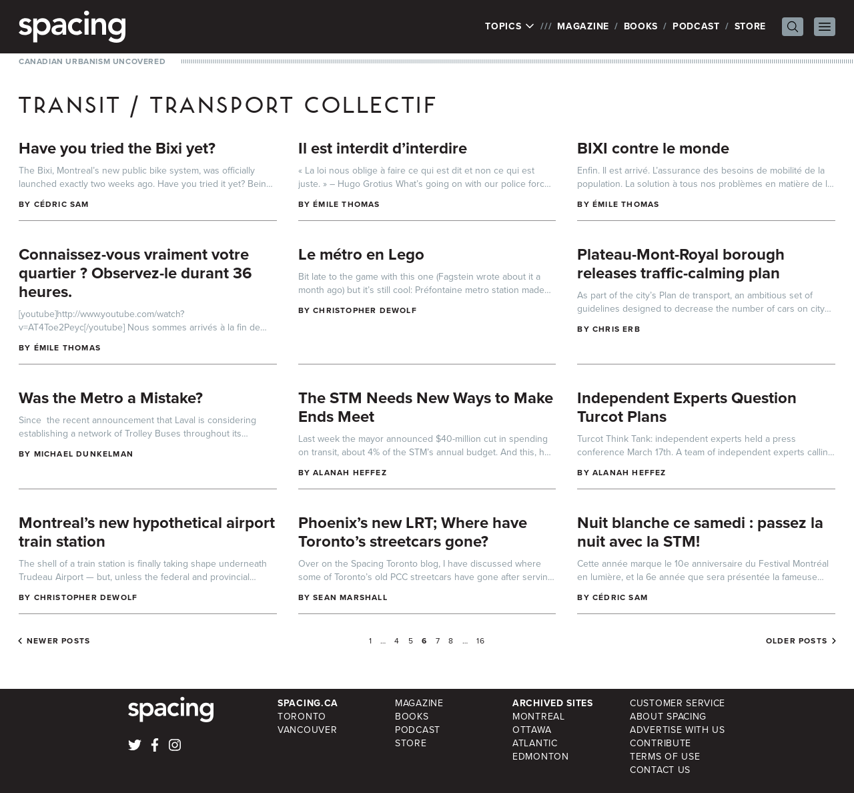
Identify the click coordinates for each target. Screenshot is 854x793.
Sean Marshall (350, 597)
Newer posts (58, 640)
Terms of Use (665, 757)
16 (480, 641)
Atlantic (535, 743)
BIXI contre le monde (653, 148)
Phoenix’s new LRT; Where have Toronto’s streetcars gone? (412, 532)
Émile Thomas (346, 204)
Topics (510, 26)
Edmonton (540, 757)
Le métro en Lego (361, 254)
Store (751, 26)
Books (641, 26)
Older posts (796, 640)
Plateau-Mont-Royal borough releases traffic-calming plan (681, 263)
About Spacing (668, 717)
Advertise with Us (677, 730)
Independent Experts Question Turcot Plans (687, 407)
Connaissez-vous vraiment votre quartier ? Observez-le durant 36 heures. (135, 273)
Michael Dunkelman (83, 454)
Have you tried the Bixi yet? (117, 148)
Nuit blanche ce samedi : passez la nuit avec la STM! (700, 532)
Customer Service (677, 703)
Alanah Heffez (350, 473)
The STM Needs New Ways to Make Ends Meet (425, 407)
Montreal (538, 717)
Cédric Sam (61, 204)
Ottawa (531, 730)
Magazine (583, 26)
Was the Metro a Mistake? (111, 398)
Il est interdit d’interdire (382, 148)
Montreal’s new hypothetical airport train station (147, 532)
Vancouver (307, 730)
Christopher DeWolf (365, 310)
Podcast (696, 26)
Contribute (660, 743)
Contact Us (660, 770)
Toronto (302, 717)
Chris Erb (616, 329)
